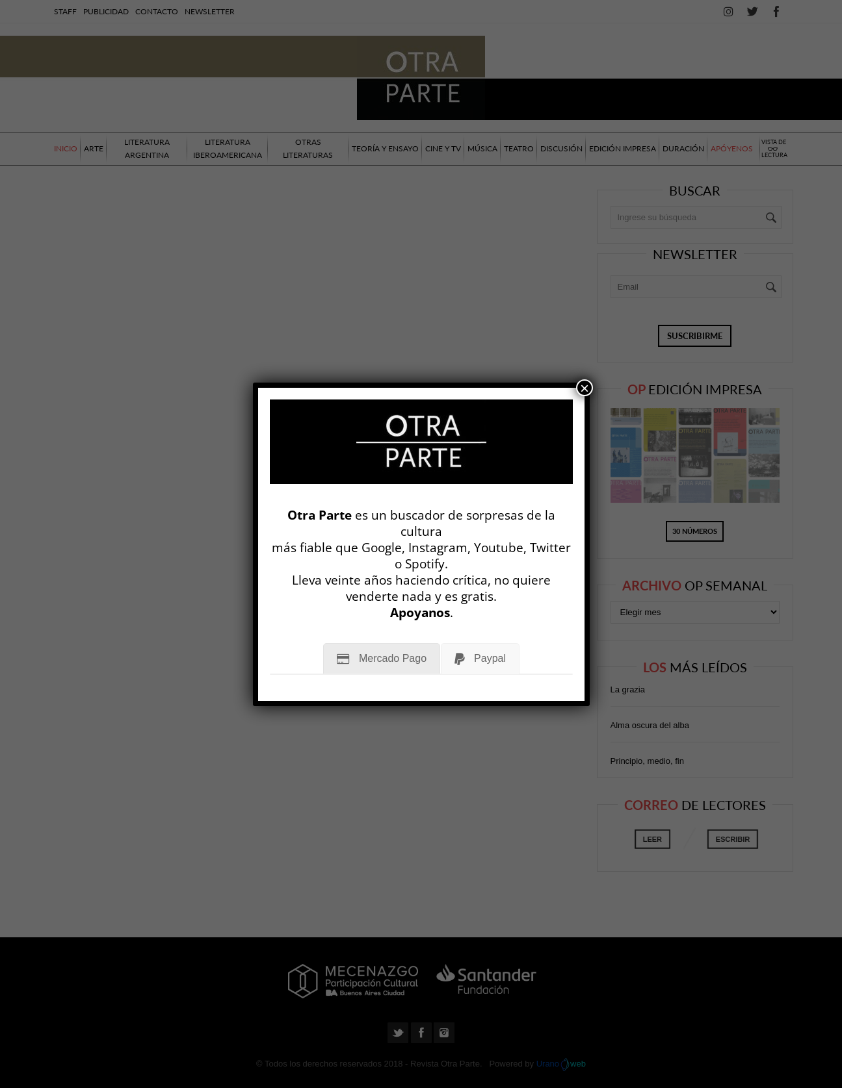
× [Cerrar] (584, 387)
